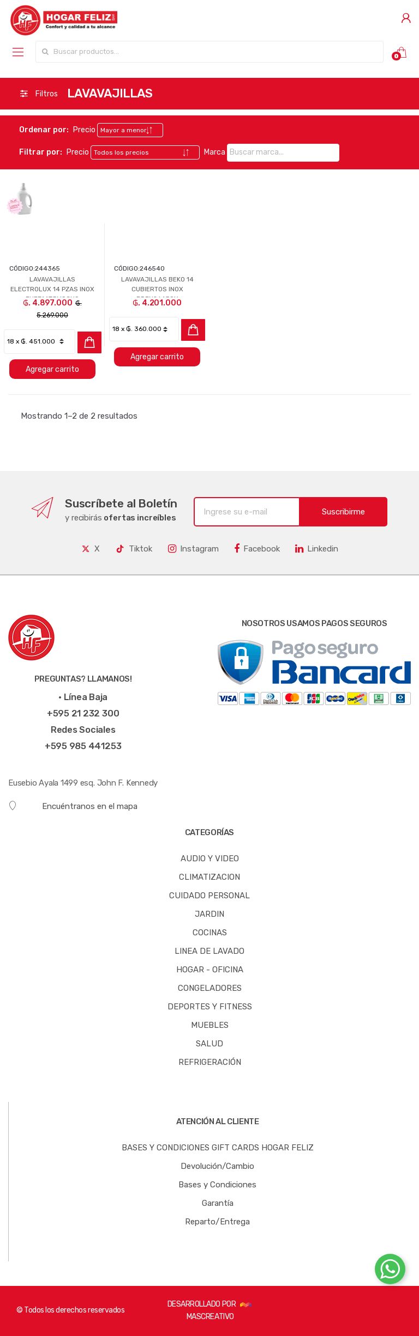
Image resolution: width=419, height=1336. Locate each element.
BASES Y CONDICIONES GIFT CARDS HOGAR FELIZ (218, 1148)
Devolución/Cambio (217, 1166)
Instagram (193, 549)
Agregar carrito (52, 369)
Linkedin (316, 549)
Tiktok (133, 549)
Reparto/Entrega (217, 1222)
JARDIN (209, 914)
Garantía (218, 1203)
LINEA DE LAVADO (209, 951)
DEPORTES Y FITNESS (209, 1007)
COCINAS (210, 932)
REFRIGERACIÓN (209, 1062)
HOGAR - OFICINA (209, 970)
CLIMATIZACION (209, 877)
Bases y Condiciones (217, 1185)
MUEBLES (210, 1025)
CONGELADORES (210, 988)
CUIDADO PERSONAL (209, 895)
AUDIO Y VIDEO (210, 858)
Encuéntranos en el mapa (72, 806)
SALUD (209, 1044)
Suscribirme (343, 512)
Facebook (257, 549)
